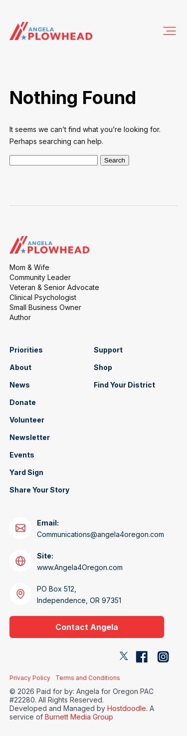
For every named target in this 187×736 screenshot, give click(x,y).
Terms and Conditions (87, 678)
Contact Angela (86, 627)
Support (108, 350)
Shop (103, 367)
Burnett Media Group (79, 716)
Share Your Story (39, 490)
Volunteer (26, 420)
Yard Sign (26, 472)
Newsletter (29, 437)
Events (21, 454)
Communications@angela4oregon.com (100, 528)
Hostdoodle (126, 708)
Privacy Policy (29, 678)
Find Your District (124, 384)
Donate (22, 402)
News (19, 384)
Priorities (26, 350)
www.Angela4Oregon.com (80, 562)
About (20, 367)
